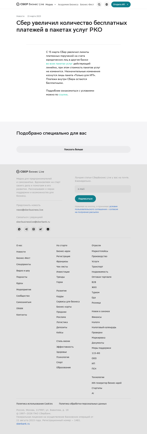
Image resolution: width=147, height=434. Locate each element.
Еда (94, 297)
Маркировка (98, 337)
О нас (19, 245)
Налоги (96, 322)
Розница (96, 302)
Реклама (61, 317)
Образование (63, 367)
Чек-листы (62, 266)
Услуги (95, 261)
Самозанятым (23, 302)
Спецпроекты (23, 264)
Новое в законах (101, 311)
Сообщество (23, 295)
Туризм (95, 292)
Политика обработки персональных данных (83, 403)
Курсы (19, 283)
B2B (94, 282)
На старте (61, 245)
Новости (20, 16)
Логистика (62, 322)
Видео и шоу (23, 270)
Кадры (60, 296)
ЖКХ (94, 287)
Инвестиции (62, 271)
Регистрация (63, 256)
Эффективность (65, 346)
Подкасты (21, 276)
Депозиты (61, 327)
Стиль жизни (63, 341)
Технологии (98, 377)
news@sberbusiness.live (29, 209)
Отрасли (96, 245)
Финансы (97, 317)
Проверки (97, 332)
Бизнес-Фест (87, 4)
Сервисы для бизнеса (68, 301)
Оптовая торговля (101, 276)
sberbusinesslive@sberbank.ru (33, 221)
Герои (59, 282)
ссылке (63, 94)
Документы (98, 342)
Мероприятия (23, 289)
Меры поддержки (101, 347)
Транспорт (97, 266)
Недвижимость (100, 271)
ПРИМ (19, 308)
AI (93, 393)
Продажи (61, 311)
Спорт (59, 362)
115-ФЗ (96, 353)
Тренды (60, 276)
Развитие (61, 290)
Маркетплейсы (100, 251)
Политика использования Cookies (34, 403)
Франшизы (62, 261)
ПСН (94, 368)
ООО (94, 358)
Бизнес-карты (64, 306)
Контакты (21, 314)
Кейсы (59, 332)
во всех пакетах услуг (59, 63)
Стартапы (97, 388)
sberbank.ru (23, 423)
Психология (62, 357)
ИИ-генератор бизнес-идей (106, 382)
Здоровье (61, 351)
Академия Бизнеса (68, 4)
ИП (93, 363)
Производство (99, 256)
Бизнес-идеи (63, 251)
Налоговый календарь (104, 327)
